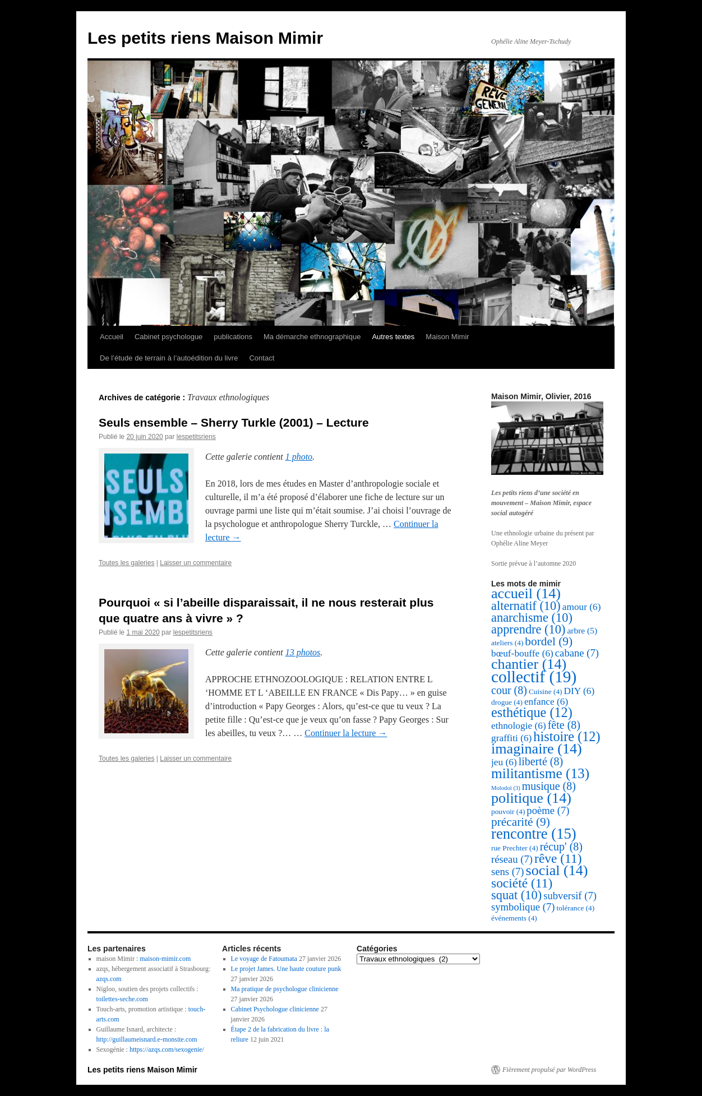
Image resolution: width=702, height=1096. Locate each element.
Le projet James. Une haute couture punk (286, 969)
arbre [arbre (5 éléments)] (582, 630)
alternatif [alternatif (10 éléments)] (526, 606)
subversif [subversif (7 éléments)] (570, 895)
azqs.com (109, 979)
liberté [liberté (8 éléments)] (541, 761)
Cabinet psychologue (168, 336)
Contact (261, 358)
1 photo (298, 456)
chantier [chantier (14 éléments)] (528, 664)
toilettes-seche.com (122, 999)
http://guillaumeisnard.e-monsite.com (146, 1039)
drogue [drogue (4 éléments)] (507, 702)
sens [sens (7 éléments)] (507, 871)
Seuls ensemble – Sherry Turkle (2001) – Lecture (234, 422)
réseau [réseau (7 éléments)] (512, 859)
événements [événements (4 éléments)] (514, 918)
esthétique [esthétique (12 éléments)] (531, 712)
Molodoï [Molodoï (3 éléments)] (505, 788)
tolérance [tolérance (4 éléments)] (575, 908)
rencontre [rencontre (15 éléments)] (533, 833)
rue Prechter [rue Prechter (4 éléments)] (514, 848)
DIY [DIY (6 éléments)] (579, 691)
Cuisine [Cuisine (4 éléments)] (545, 691)
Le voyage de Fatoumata (264, 959)
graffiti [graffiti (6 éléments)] (511, 738)
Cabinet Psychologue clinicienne (275, 1009)
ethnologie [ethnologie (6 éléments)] (518, 725)
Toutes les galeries (126, 563)
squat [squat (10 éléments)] (516, 895)
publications (233, 336)
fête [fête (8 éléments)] (564, 725)
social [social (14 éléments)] (557, 870)
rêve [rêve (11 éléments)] (557, 858)
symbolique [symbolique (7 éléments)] (523, 907)
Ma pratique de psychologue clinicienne (285, 989)
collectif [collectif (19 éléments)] (533, 677)
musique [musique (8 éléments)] (549, 786)
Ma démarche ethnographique (312, 336)
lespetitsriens (196, 437)
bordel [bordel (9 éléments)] (548, 641)
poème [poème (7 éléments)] (547, 810)
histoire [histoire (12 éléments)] (566, 736)
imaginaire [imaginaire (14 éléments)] (536, 749)
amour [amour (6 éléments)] (581, 607)
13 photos (303, 652)
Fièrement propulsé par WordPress (549, 1070)
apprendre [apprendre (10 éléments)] (528, 629)
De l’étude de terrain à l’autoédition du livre (169, 358)
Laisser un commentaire (196, 563)
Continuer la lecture (345, 733)
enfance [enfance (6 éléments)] (546, 701)
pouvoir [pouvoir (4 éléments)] (508, 811)
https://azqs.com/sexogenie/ (167, 1049)
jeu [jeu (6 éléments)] (504, 762)
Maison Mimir (447, 336)
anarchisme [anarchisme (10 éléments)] (531, 618)
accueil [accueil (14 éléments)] (526, 593)
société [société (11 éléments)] (521, 883)
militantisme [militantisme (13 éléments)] (540, 773)
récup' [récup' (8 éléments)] (561, 846)
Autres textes (393, 336)
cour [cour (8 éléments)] (509, 690)
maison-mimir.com (165, 959)
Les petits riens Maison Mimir (205, 38)
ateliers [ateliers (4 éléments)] (507, 643)
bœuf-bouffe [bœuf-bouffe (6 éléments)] (522, 653)
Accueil (111, 336)
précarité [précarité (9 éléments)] (520, 822)
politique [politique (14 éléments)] (531, 798)
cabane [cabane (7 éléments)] (577, 653)
